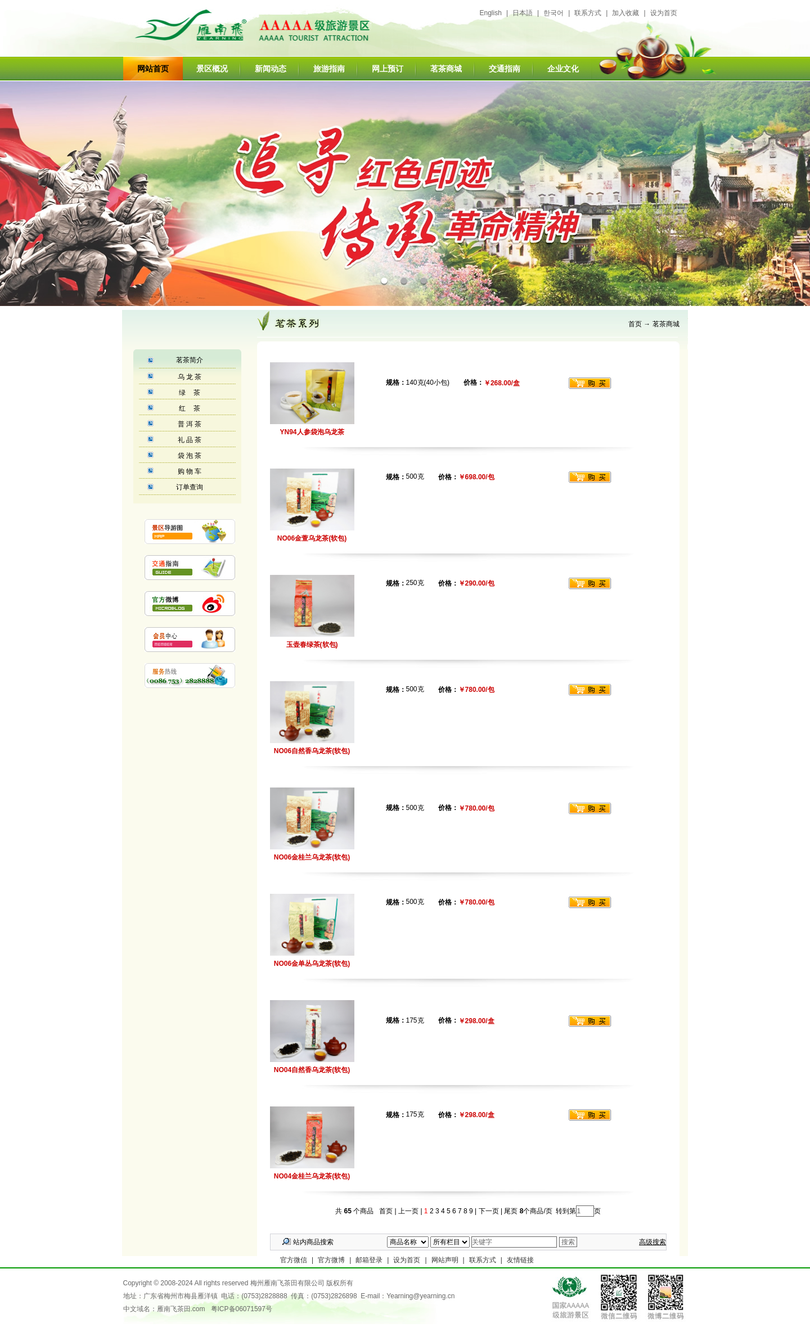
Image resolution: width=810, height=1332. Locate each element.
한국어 (553, 13)
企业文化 (563, 68)
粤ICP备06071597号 (241, 1309)
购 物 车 (190, 471)
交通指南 (504, 68)
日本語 (522, 13)
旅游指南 (329, 68)
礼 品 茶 (190, 440)
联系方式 (587, 13)
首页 (635, 324)
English (491, 13)
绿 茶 (189, 393)
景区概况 (212, 68)
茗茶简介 (189, 360)
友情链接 (520, 1260)
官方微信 (293, 1260)
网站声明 (444, 1260)
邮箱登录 (369, 1260)
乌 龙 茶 (190, 377)
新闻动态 (270, 68)
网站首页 (153, 68)
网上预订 (387, 68)
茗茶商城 (446, 68)
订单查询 (189, 487)
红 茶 (189, 408)
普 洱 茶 (190, 424)
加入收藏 (625, 13)
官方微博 (331, 1260)
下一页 (489, 1211)
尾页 (510, 1211)
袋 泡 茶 (190, 456)
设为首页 (663, 13)
